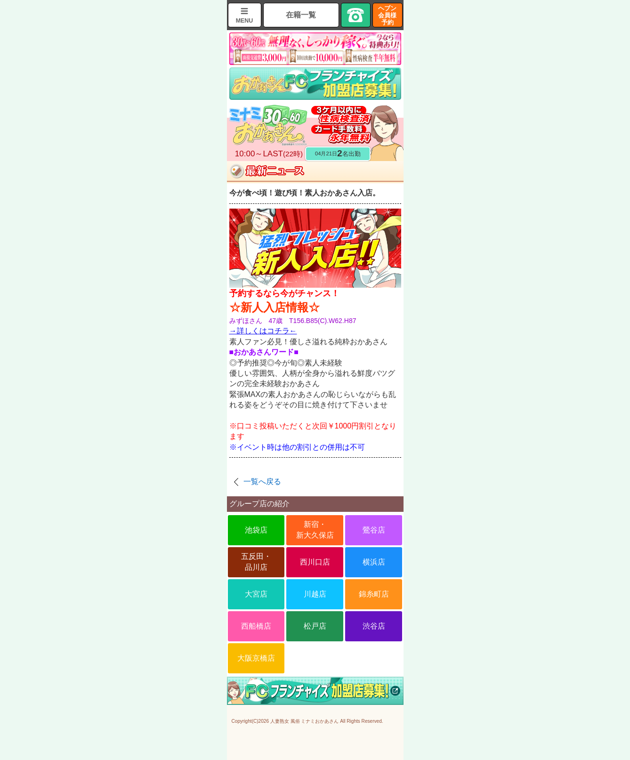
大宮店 (256, 594)
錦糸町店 (374, 594)
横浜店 (374, 562)
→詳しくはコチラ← (263, 331)
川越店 (315, 594)
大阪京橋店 (256, 658)
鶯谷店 (374, 530)
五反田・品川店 (256, 561)
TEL (356, 15)
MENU (244, 20)
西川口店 (315, 562)
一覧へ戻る (262, 481)
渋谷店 (374, 626)
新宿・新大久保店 (315, 529)
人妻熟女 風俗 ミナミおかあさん (304, 721)
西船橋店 (256, 626)
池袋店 (256, 530)
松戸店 (315, 626)
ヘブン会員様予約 (387, 15)
